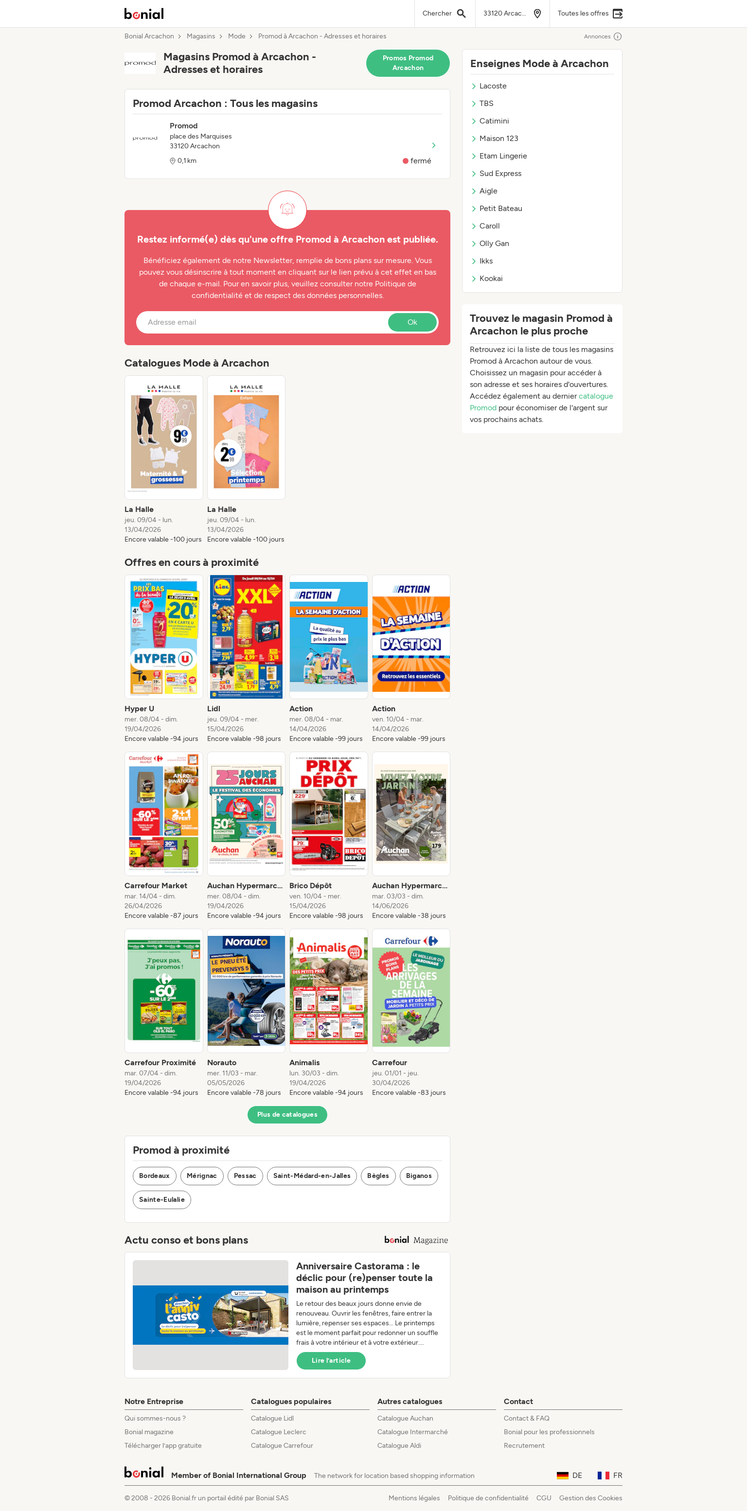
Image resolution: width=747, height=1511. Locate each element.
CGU (543, 1498)
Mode (237, 36)
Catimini (489, 120)
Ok (412, 322)
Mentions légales (414, 1498)
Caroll (485, 225)
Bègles (378, 1176)
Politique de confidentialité (488, 1498)
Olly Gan (489, 243)
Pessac (245, 1176)
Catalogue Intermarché (412, 1432)
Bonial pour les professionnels (549, 1432)
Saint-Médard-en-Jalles (312, 1176)
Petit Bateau (496, 208)
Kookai (486, 278)
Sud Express (495, 173)
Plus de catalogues (287, 1114)
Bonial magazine (149, 1432)
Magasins (201, 36)
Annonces (603, 36)
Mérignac (202, 1176)
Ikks (481, 260)
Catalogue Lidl (272, 1418)
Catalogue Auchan (405, 1418)
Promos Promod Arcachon (408, 63)
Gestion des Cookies (590, 1498)
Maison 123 (494, 138)
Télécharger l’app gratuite (163, 1445)
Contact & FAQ (527, 1418)
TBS (482, 103)
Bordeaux (154, 1176)
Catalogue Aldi (399, 1445)
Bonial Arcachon (149, 36)
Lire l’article (331, 1360)
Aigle (484, 190)
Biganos (419, 1176)
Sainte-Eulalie (162, 1199)
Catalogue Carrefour (282, 1445)
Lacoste (488, 85)
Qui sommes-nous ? (155, 1418)
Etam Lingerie (498, 155)
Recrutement (524, 1445)
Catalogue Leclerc (278, 1432)
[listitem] (163, 460)
